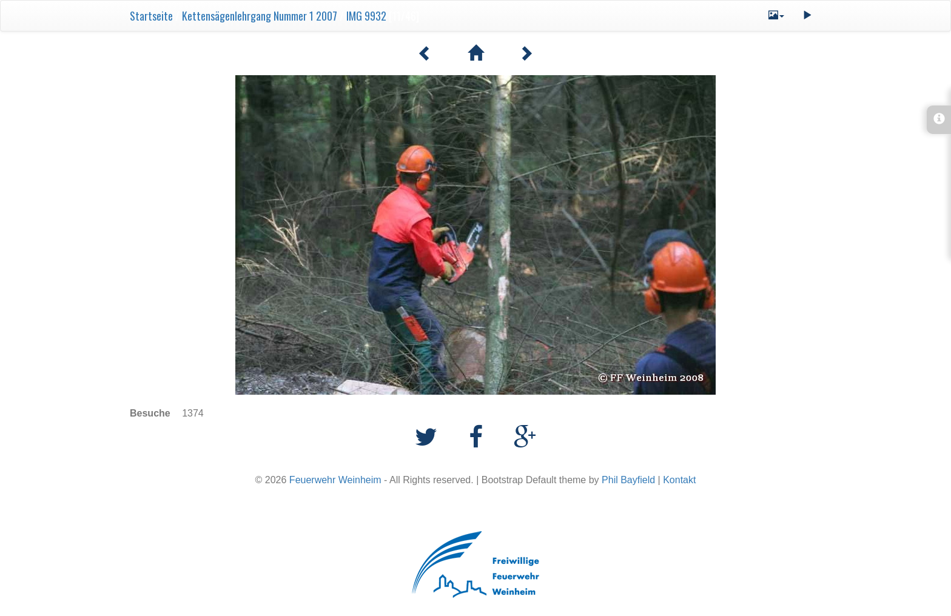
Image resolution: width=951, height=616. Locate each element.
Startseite (151, 16)
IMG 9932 (366, 16)
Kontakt (679, 480)
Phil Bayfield (628, 480)
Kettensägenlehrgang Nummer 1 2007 (259, 16)
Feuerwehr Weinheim (335, 480)
